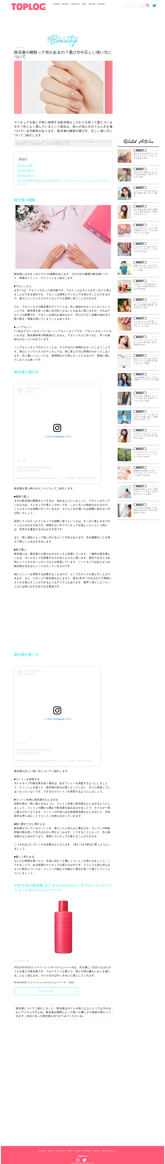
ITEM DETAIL (46, 991)
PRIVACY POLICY (109, 1151)
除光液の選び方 (26, 170)
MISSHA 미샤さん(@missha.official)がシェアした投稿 (45, 478)
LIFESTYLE (75, 4)
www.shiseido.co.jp (21, 961)
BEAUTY (65, 4)
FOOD (84, 4)
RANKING (101, 4)
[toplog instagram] (149, 5)
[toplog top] (28, 6)
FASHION (56, 4)
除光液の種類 (25, 165)
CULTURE (91, 4)
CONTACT (96, 1151)
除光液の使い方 (26, 175)
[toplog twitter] (155, 5)
